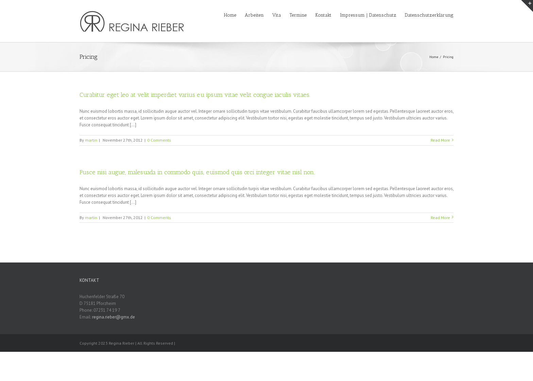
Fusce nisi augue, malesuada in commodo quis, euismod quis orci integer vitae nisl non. (197, 172)
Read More (440, 140)
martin (91, 140)
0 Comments (159, 140)
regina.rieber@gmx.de (113, 317)
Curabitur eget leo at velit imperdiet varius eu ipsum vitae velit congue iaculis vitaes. (195, 94)
